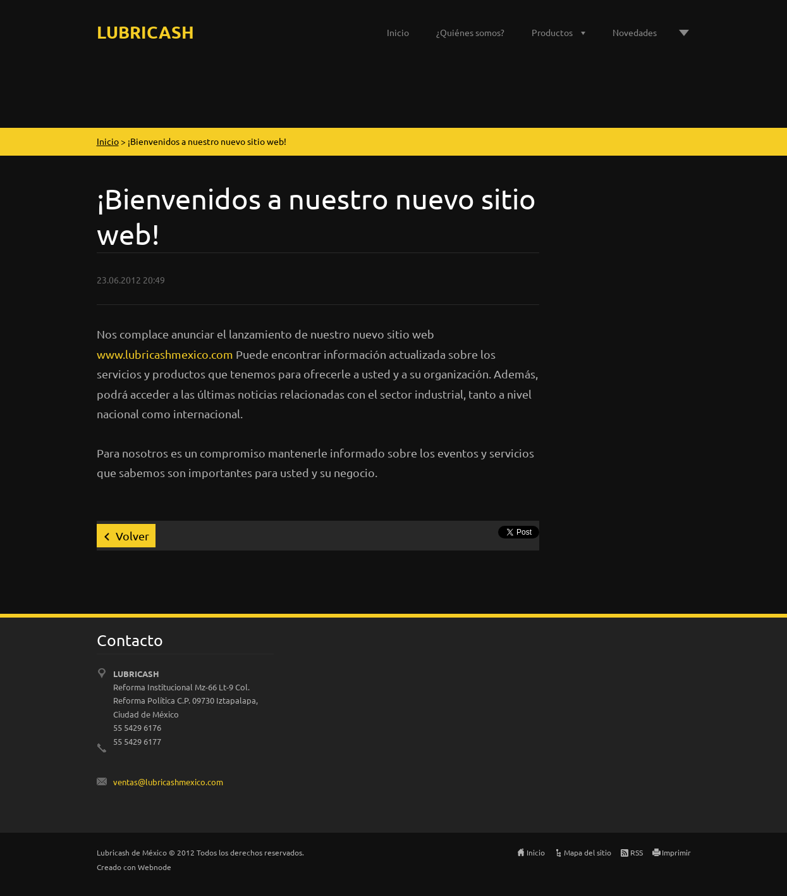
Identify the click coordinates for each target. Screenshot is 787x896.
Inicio (398, 32)
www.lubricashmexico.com (165, 354)
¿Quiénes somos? (470, 32)
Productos (552, 32)
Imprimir (676, 852)
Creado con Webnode (134, 867)
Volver (132, 535)
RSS (636, 852)
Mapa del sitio (587, 852)
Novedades (635, 32)
